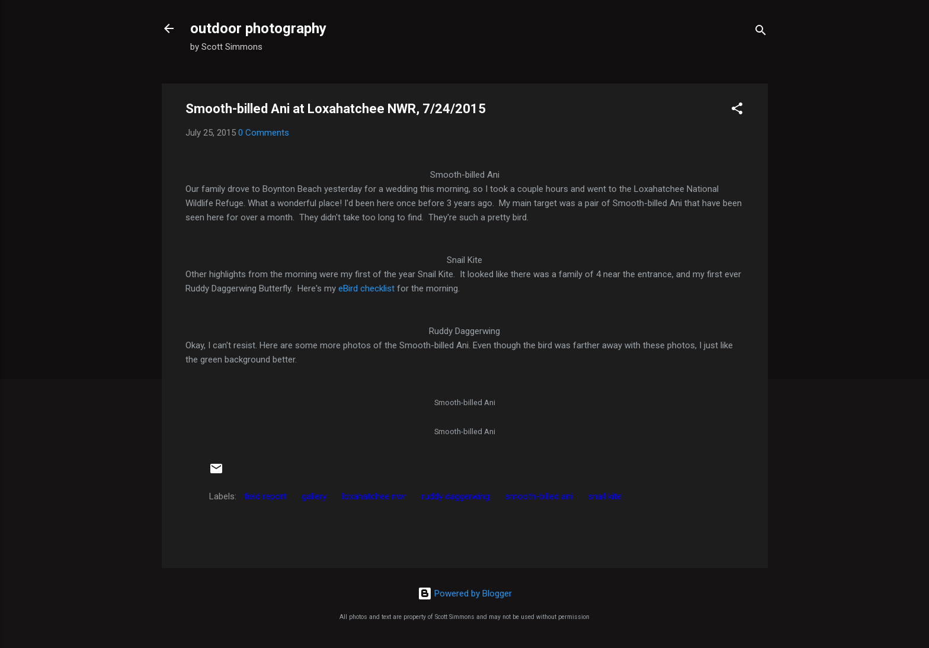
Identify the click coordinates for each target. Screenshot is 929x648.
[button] (737, 110)
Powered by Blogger (465, 593)
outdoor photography (258, 28)
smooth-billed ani (538, 496)
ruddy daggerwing (455, 496)
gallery (314, 496)
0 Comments (263, 132)
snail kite (605, 496)
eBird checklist (367, 288)
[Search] (761, 32)
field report (265, 496)
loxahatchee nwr (374, 496)
